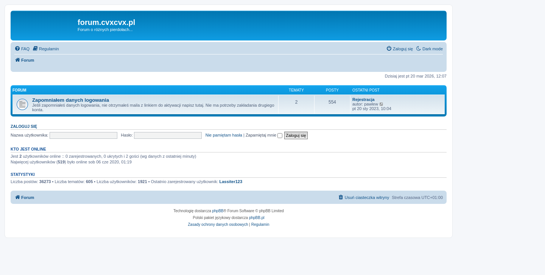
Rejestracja (363, 99)
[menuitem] (22, 48)
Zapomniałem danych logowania (70, 100)
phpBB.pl (257, 218)
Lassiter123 (231, 181)
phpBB (218, 211)
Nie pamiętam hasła (224, 135)
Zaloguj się (24, 126)
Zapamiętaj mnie (264, 135)
